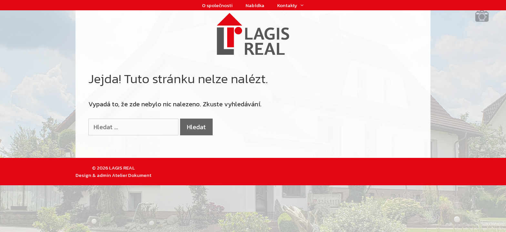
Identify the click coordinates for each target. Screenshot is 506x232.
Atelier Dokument (131, 175)
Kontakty (294, 5)
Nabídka (255, 5)
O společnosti (217, 5)
